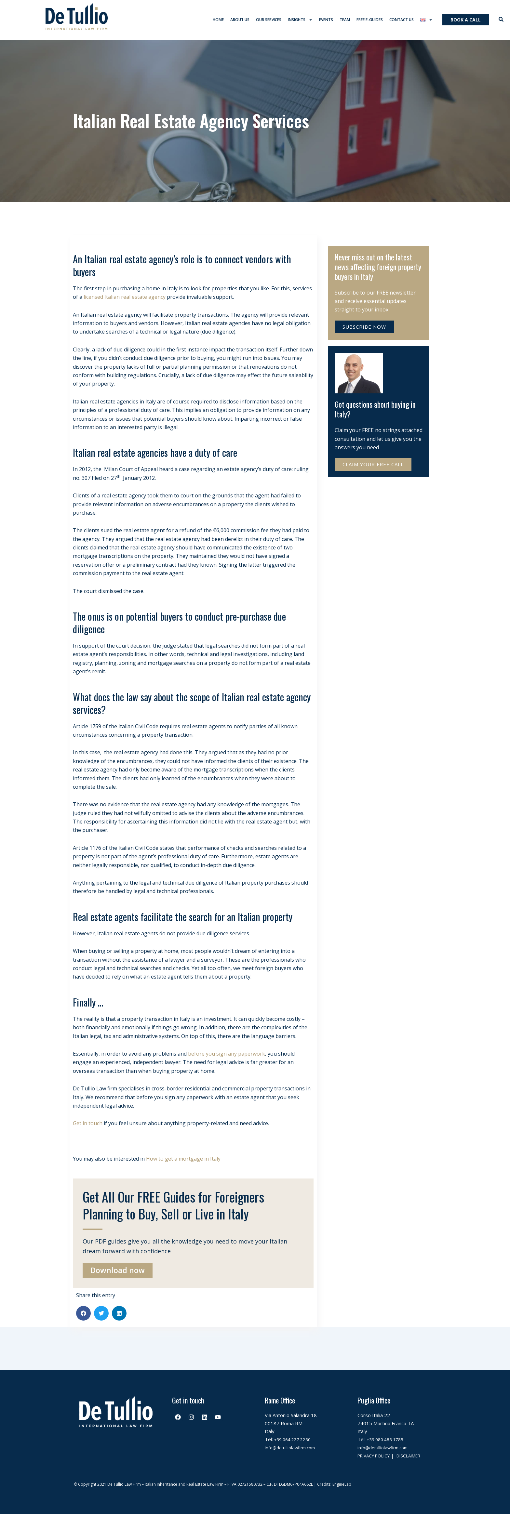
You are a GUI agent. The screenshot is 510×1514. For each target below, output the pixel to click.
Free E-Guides (369, 21)
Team (345, 21)
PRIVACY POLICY (376, 1447)
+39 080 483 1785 (388, 1431)
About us (239, 21)
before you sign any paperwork (226, 1056)
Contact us (401, 21)
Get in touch (87, 1125)
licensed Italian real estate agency (125, 299)
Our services (268, 21)
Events (326, 21)
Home (218, 21)
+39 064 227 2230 (295, 1431)
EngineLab (341, 1484)
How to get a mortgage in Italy (183, 1161)
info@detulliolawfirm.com (293, 1439)
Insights (300, 21)
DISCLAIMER (371, 1455)
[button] (83, 1316)
